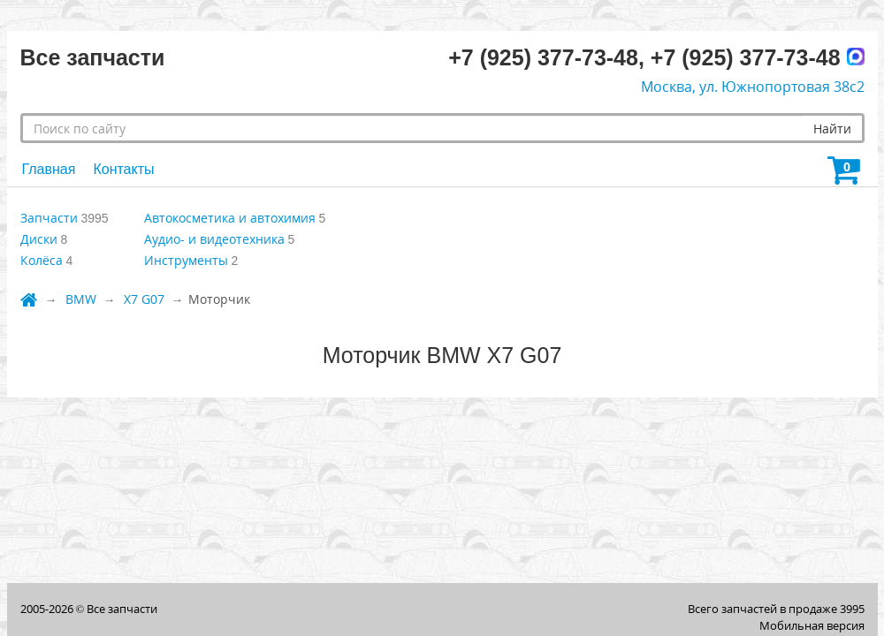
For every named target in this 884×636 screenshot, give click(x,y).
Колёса (41, 260)
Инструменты (186, 260)
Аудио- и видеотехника (214, 239)
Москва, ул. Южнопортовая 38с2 (753, 86)
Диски (38, 239)
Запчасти (49, 217)
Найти (832, 128)
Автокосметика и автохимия (230, 217)
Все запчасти (122, 609)
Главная (49, 169)
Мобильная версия (812, 625)
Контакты (123, 169)
